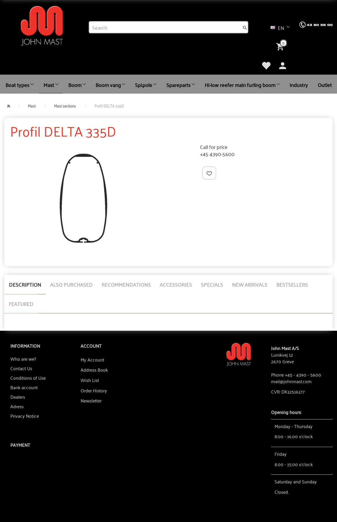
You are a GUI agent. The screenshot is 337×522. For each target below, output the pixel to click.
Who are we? (23, 359)
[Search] (245, 27)
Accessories (176, 284)
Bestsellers (292, 284)
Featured (21, 303)
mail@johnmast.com (291, 381)
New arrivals (249, 284)
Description (25, 284)
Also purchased (71, 284)
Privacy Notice (24, 416)
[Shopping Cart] (281, 46)
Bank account (24, 387)
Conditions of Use (28, 378)
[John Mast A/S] (238, 354)
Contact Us (21, 368)
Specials (212, 284)
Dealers (17, 397)
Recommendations (126, 284)
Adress (17, 406)
